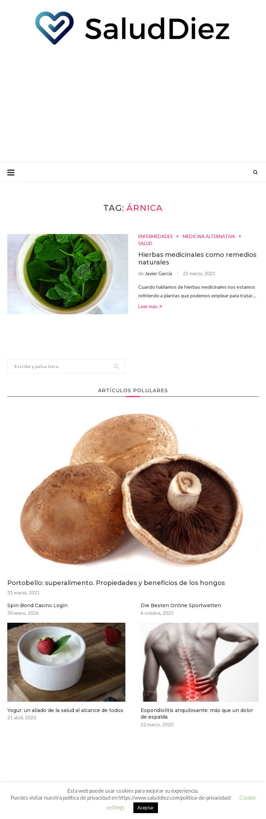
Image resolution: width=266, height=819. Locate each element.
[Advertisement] (133, 102)
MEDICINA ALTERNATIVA (209, 236)
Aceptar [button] (146, 807)
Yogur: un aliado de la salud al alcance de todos (65, 710)
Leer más (150, 306)
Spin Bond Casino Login (37, 605)
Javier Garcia (158, 273)
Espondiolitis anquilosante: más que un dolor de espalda (197, 713)
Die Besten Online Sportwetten (181, 605)
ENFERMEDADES (155, 236)
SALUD (145, 243)
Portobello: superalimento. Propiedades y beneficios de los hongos (116, 583)
